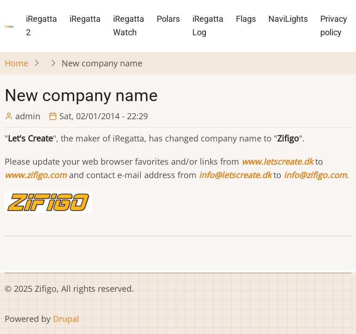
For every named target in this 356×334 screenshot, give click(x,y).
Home (16, 63)
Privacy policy (333, 25)
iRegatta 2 (41, 25)
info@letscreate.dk (235, 174)
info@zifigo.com (315, 174)
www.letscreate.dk (277, 161)
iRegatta (85, 19)
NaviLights (288, 19)
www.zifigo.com (36, 174)
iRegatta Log (207, 25)
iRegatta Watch (128, 25)
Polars (168, 19)
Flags (246, 19)
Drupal (66, 318)
